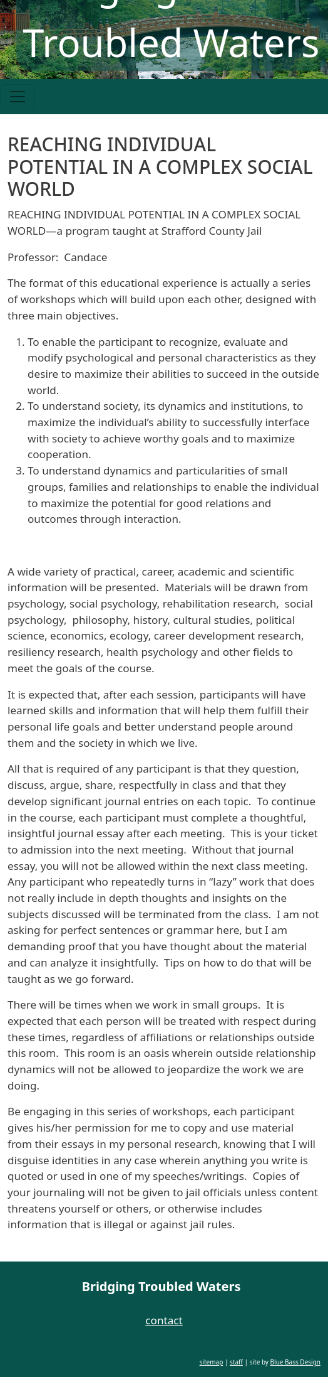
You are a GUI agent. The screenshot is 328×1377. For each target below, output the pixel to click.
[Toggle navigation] (17, 96)
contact (163, 1320)
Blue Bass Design (295, 1362)
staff (236, 1362)
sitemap (211, 1362)
